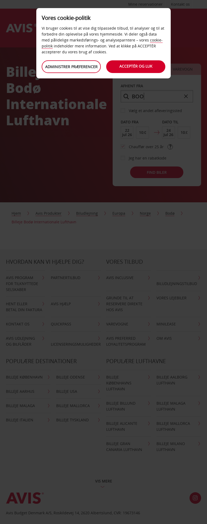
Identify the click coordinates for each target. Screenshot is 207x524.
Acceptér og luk (135, 66)
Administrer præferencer (71, 66)
